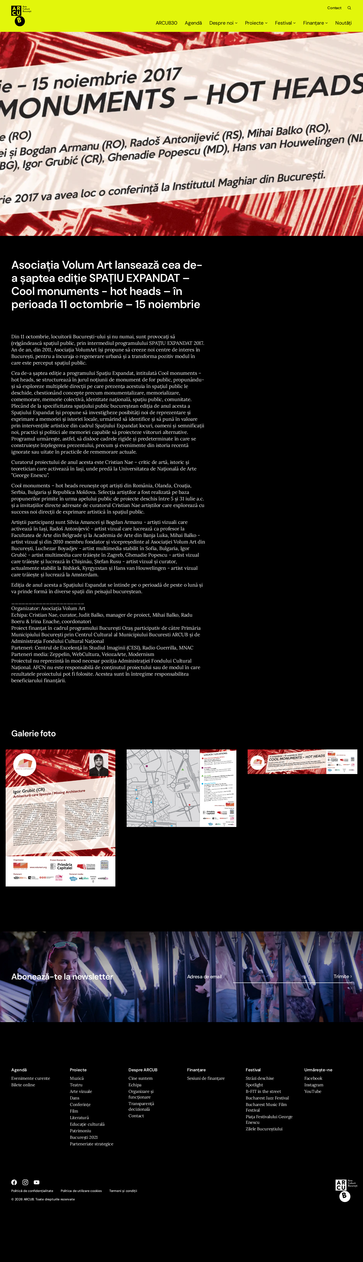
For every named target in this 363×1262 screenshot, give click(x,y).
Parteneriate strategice (91, 1144)
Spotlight (254, 1084)
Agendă (193, 23)
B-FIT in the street (263, 1091)
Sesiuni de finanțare (206, 1078)
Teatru (76, 1084)
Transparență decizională (141, 1106)
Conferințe (80, 1104)
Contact (334, 7)
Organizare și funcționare (141, 1094)
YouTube (312, 1091)
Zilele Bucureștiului (264, 1129)
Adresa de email (204, 976)
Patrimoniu (80, 1130)
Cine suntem (141, 1078)
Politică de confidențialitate (32, 1191)
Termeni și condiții (123, 1191)
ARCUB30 (167, 23)
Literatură (79, 1117)
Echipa (135, 1084)
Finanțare (315, 23)
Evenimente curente (30, 1078)
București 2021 (84, 1137)
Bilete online (23, 1084)
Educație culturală (87, 1124)
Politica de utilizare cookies (81, 1191)
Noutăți (343, 23)
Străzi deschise (260, 1078)
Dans (74, 1098)
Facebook (313, 1078)
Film (74, 1111)
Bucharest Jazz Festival (267, 1098)
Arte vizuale (81, 1091)
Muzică (77, 1078)
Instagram (313, 1084)
